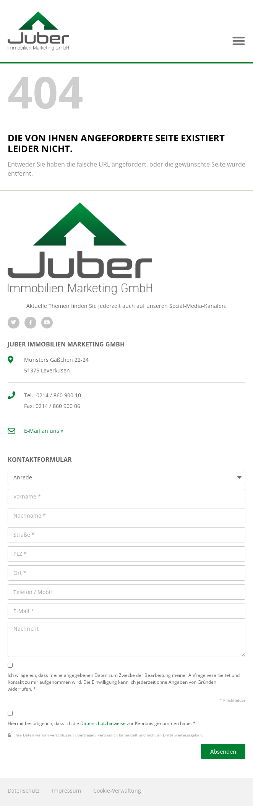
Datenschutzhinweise (103, 723)
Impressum (66, 790)
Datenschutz (24, 790)
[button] (239, 41)
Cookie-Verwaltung (117, 790)
